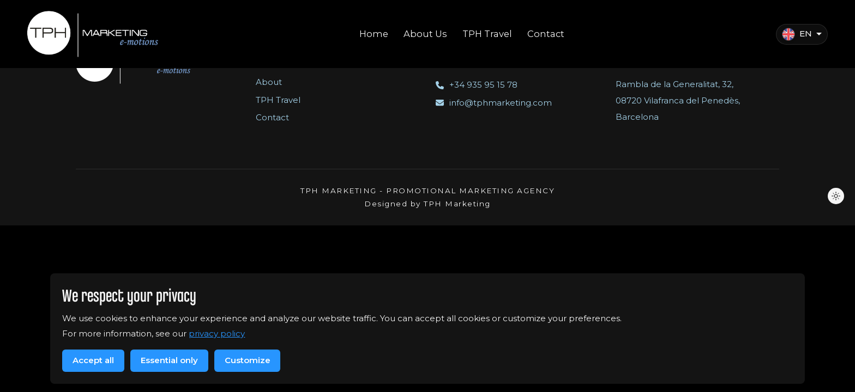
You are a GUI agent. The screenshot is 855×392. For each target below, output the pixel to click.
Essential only (169, 360)
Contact (272, 117)
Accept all (93, 360)
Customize (247, 360)
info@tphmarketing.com (494, 102)
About (269, 82)
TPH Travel (278, 100)
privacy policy (217, 333)
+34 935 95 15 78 (476, 84)
